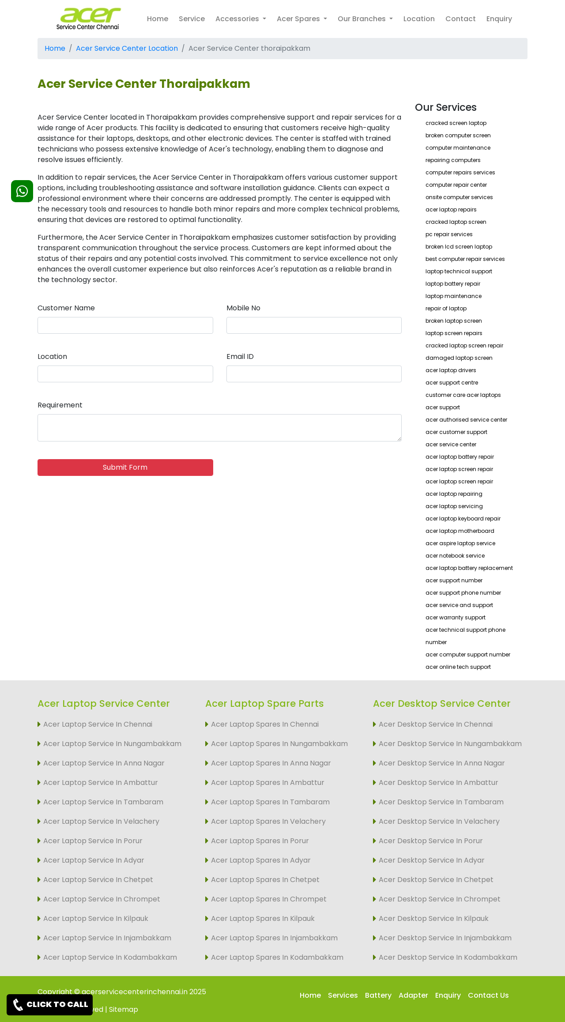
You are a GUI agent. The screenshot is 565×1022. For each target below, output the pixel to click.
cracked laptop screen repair (464, 345)
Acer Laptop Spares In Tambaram (270, 802)
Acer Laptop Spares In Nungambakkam (279, 743)
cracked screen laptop (456, 123)
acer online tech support (458, 667)
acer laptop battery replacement (469, 568)
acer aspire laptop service (460, 543)
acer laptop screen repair (459, 469)
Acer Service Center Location (127, 48)
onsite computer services (459, 197)
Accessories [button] (238, 19)
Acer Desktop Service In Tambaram (441, 802)
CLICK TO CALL (49, 1005)
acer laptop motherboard (460, 531)
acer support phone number (463, 592)
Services (343, 995)
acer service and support (459, 605)
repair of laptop (446, 308)
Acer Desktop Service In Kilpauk (434, 918)
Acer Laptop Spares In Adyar (261, 860)
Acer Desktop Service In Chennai (436, 724)
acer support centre (452, 382)
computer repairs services (460, 172)
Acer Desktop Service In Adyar (432, 860)
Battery (378, 995)
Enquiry (499, 19)
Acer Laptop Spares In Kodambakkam (277, 957)
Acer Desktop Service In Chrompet (440, 899)
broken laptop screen (454, 320)
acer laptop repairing (454, 494)
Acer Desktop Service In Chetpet (436, 879)
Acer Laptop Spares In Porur (260, 841)
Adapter (413, 995)
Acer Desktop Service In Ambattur (438, 782)
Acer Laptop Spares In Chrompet (269, 899)
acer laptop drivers (451, 370)
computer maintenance (458, 147)
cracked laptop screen (456, 222)
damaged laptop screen (459, 358)
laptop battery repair (453, 283)
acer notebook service (455, 555)
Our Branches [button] (363, 19)
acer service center (451, 444)
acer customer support (456, 432)
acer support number (454, 580)
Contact (460, 19)
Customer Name (66, 308)
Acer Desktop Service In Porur (431, 841)
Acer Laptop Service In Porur (93, 841)
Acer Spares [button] (299, 19)
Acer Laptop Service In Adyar (93, 860)
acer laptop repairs (451, 209)
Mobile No (243, 308)
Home (157, 19)
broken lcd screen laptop (459, 246)
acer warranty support (456, 617)
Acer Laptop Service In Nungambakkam (112, 743)
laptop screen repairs (454, 333)
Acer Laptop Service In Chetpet (98, 879)
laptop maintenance (454, 296)
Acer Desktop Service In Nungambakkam (450, 743)
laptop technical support (459, 271)
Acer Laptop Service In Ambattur (100, 782)
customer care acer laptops (463, 395)
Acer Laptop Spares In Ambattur (267, 782)
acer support (443, 407)
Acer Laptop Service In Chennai (97, 724)
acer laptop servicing (454, 506)
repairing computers (453, 160)
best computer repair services (465, 259)
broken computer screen (458, 135)
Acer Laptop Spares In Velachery (268, 821)
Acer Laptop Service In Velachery (101, 821)
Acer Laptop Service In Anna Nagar (104, 763)
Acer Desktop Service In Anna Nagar (442, 763)
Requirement (60, 405)
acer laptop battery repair (460, 456)
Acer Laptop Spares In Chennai (265, 724)
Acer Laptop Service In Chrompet (101, 899)
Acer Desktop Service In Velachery (439, 821)
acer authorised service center (466, 419)
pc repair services (449, 234)
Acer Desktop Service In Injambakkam (445, 938)
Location (419, 19)
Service (192, 19)
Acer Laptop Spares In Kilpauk (263, 918)
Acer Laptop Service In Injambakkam (107, 938)
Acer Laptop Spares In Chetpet (265, 879)
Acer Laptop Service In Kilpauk (95, 918)
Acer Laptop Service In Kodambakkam (110, 957)
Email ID (240, 356)
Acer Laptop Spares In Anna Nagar (271, 763)
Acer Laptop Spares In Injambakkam (274, 938)
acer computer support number (468, 654)
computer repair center (456, 185)
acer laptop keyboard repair (463, 518)
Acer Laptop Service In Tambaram (103, 802)
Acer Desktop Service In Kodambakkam (448, 957)
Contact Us (488, 995)
